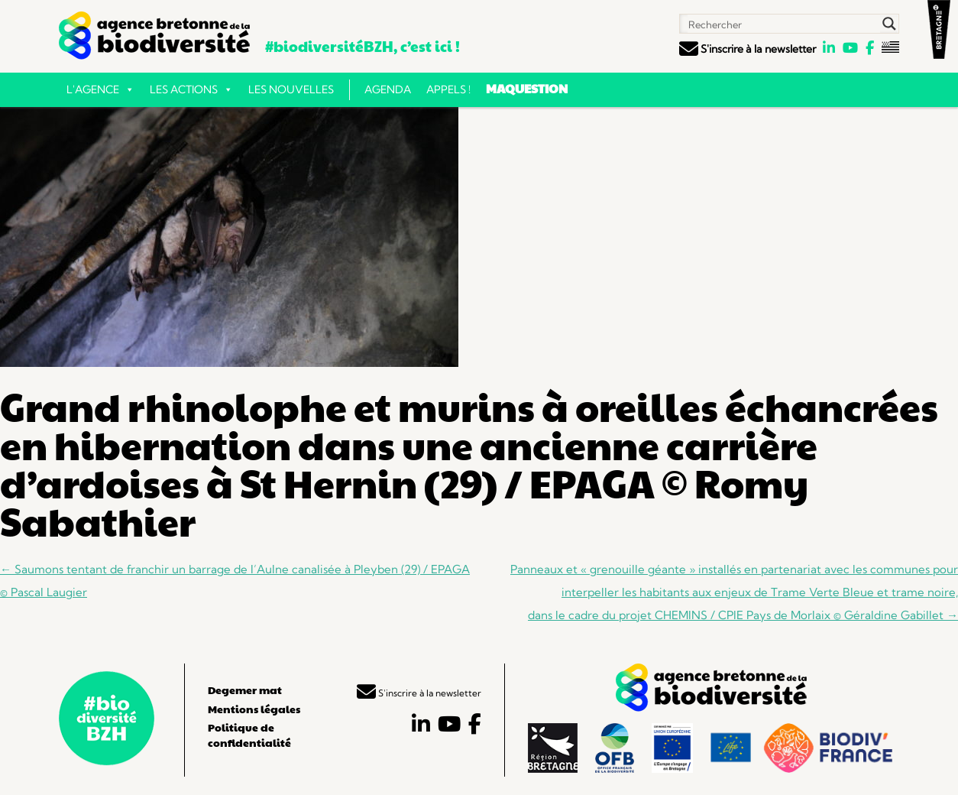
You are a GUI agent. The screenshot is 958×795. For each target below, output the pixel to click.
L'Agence (100, 89)
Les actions (191, 89)
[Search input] (780, 24)
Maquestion (527, 88)
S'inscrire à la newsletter (747, 49)
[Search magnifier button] (889, 24)
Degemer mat (245, 689)
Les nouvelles (291, 89)
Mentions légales (254, 708)
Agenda (387, 89)
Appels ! (448, 89)
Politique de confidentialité (249, 734)
